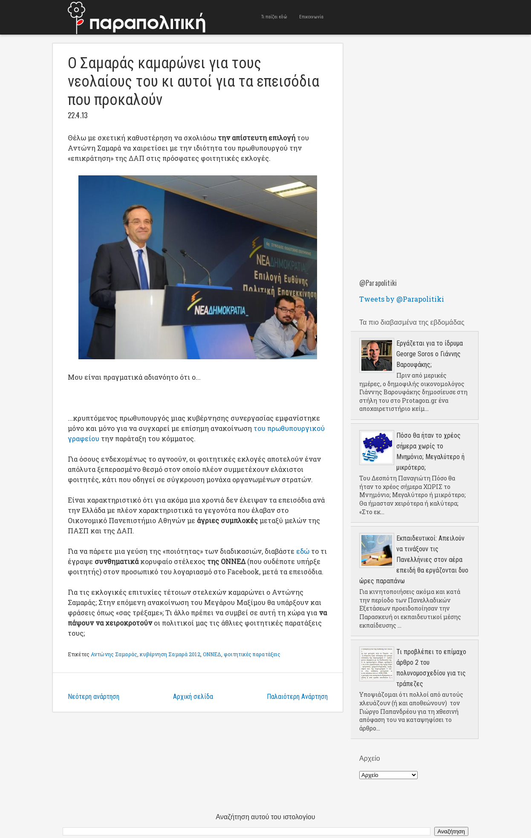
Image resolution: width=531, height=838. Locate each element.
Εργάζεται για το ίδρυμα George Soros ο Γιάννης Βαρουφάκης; (429, 354)
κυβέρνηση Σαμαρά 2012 (170, 654)
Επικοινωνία (311, 17)
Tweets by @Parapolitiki (401, 298)
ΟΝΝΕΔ (212, 654)
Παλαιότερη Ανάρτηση (297, 697)
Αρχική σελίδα (193, 697)
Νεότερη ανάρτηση (93, 697)
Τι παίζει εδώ (274, 17)
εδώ (302, 551)
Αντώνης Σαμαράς (114, 654)
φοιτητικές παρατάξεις (252, 654)
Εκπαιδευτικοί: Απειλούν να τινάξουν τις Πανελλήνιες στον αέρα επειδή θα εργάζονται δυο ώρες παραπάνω (413, 559)
